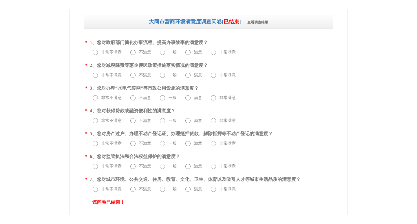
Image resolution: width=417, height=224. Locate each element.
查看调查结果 (257, 22)
